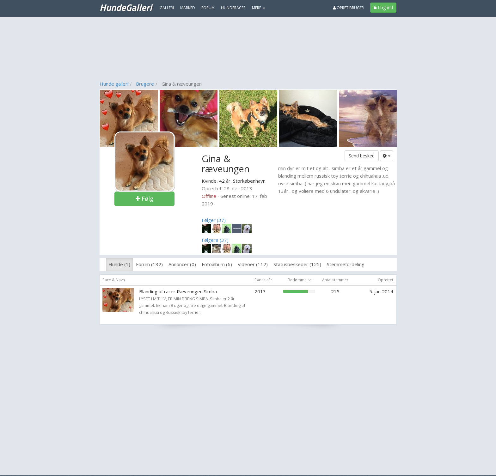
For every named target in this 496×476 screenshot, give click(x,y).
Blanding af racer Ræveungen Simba (178, 291)
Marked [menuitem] (187, 7)
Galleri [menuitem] (167, 7)
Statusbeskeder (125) (297, 264)
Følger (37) (214, 220)
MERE (258, 7)
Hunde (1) (119, 264)
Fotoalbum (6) (217, 264)
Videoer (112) (253, 264)
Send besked (362, 156)
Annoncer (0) (182, 264)
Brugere (145, 84)
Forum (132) (149, 264)
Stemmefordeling (345, 264)
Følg (144, 198)
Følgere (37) (215, 240)
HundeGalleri (126, 7)
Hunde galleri (114, 84)
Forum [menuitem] (208, 7)
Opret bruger (348, 7)
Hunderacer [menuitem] (233, 7)
